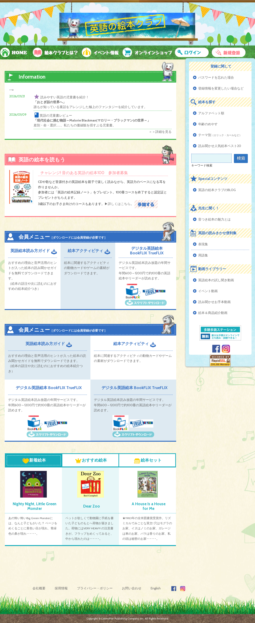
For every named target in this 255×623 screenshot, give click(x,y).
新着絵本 (34, 460)
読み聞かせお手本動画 (214, 302)
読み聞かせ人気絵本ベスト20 (219, 146)
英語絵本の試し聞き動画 (216, 280)
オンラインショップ (146, 52)
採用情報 (61, 588)
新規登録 (228, 52)
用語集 (203, 255)
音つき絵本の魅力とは (214, 219)
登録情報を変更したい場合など (221, 88)
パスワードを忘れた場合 (216, 77)
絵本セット (148, 460)
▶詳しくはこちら (118, 204)
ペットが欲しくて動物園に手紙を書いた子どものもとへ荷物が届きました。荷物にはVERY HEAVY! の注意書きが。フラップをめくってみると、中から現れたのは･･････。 (89, 528)
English (156, 588)
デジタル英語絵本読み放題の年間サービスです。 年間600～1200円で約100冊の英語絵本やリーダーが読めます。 (47, 405)
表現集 (203, 244)
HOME (15, 52)
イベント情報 (99, 52)
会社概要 (38, 588)
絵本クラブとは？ (54, 52)
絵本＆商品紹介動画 (212, 313)
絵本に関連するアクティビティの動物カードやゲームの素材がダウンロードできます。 (86, 268)
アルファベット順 (211, 113)
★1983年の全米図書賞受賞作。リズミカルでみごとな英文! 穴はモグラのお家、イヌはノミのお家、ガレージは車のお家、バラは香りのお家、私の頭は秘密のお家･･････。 (147, 528)
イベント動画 (208, 291)
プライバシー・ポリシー (95, 588)
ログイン (191, 52)
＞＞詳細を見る (160, 132)
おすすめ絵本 (91, 460)
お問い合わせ (131, 588)
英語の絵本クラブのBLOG (217, 190)
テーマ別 (220, 135)
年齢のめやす (208, 124)
